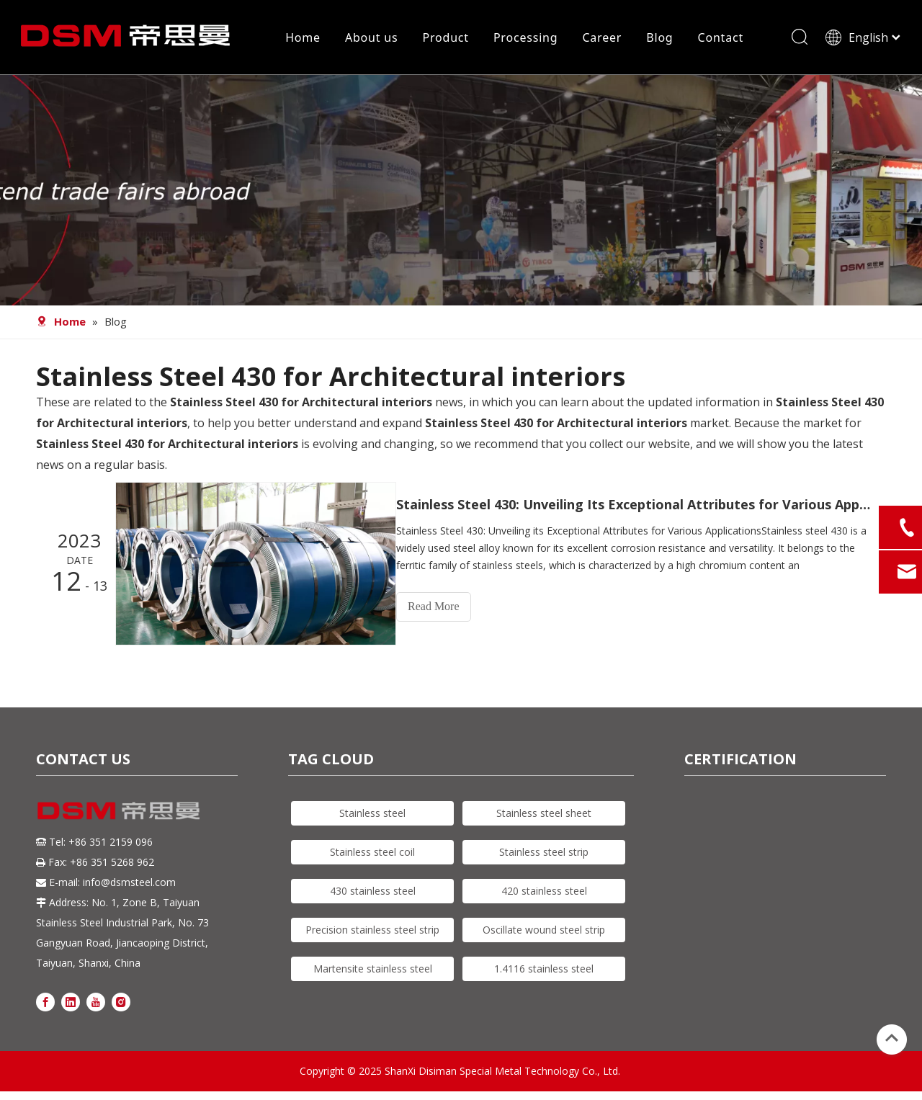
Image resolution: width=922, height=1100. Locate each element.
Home (302, 40)
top (891, 1038)
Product (444, 40)
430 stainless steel (373, 892)
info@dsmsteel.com (129, 883)
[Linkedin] (70, 1003)
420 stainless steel (544, 892)
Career (601, 40)
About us (371, 40)
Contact (720, 40)
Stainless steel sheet (543, 814)
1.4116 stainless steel (544, 970)
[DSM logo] (119, 810)
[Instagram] (121, 1003)
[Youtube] (95, 1003)
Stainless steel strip (543, 853)
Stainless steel (372, 814)
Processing (525, 40)
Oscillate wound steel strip (544, 931)
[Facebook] (45, 1003)
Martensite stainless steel (372, 970)
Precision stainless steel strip (372, 931)
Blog (658, 40)
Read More (447, 611)
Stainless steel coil (372, 853)
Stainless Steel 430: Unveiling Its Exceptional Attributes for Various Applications (639, 509)
